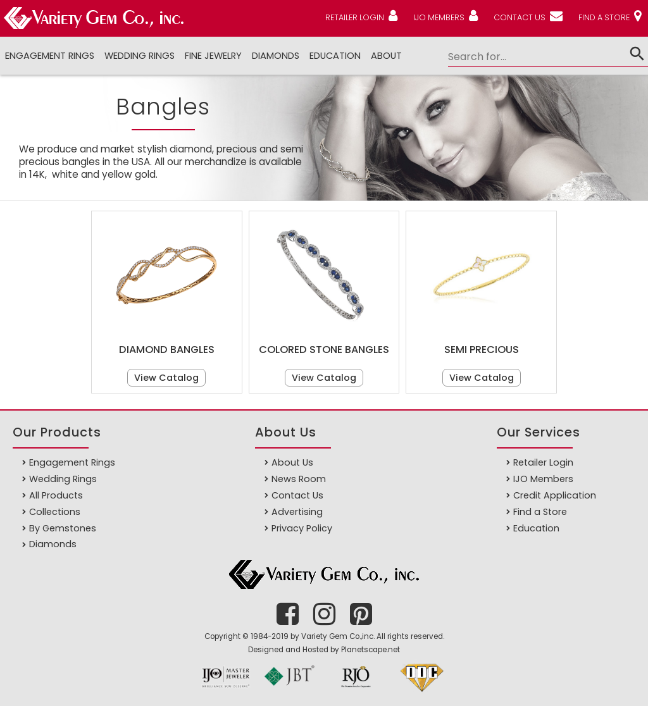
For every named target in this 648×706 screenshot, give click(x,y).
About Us (292, 462)
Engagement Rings (49, 55)
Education (335, 55)
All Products (56, 495)
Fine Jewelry (213, 55)
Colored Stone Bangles (324, 349)
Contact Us (297, 495)
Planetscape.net (370, 650)
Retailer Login (543, 462)
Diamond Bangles (167, 349)
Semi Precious (481, 349)
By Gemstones (62, 528)
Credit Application (554, 495)
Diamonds (53, 544)
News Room (298, 479)
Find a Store (540, 511)
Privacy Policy (301, 528)
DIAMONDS (275, 55)
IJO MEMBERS (438, 17)
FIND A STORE (604, 17)
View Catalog (166, 377)
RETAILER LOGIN (354, 17)
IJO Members (543, 479)
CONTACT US (519, 17)
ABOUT (386, 55)
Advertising (297, 511)
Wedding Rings (139, 55)
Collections (54, 511)
